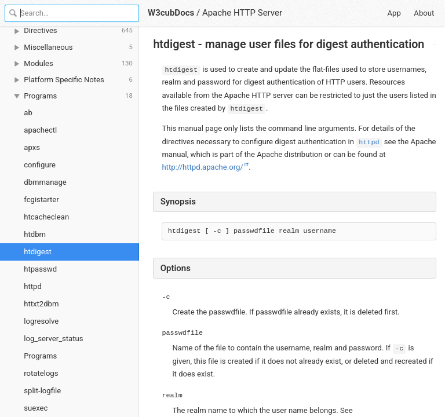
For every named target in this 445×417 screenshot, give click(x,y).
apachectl (40, 130)
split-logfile (42, 390)
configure (40, 164)
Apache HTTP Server (242, 13)
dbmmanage (45, 182)
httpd (33, 286)
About (424, 13)
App (394, 13)
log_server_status (53, 338)
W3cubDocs (171, 13)
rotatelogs (41, 373)
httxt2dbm (41, 303)
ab (28, 112)
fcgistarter (41, 199)
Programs (40, 356)
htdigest (37, 251)
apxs (32, 147)
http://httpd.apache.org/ (202, 167)
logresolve (41, 321)
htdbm (35, 234)
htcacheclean (46, 217)
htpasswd (40, 269)
